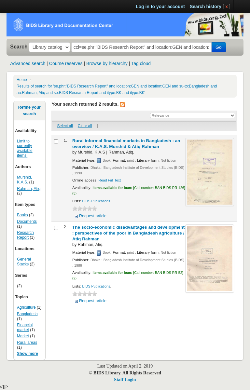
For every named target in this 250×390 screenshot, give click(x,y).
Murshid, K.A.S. (24, 179)
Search (19, 46)
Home (22, 79)
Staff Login (125, 379)
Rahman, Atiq (28, 188)
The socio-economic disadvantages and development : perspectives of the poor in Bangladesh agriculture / (128, 233)
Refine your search (29, 110)
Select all (65, 126)
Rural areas (27, 342)
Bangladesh (27, 314)
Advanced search (27, 63)
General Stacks (24, 261)
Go (218, 47)
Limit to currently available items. (24, 148)
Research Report (25, 235)
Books (22, 215)
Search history (205, 6)
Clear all (85, 126)
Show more (27, 353)
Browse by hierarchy (107, 63)
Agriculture (26, 307)
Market (23, 336)
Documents (27, 221)
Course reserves (66, 63)
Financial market (25, 327)
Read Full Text (110, 180)
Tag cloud (141, 63)
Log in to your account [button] (160, 6)
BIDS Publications (96, 201)
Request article (92, 216)
